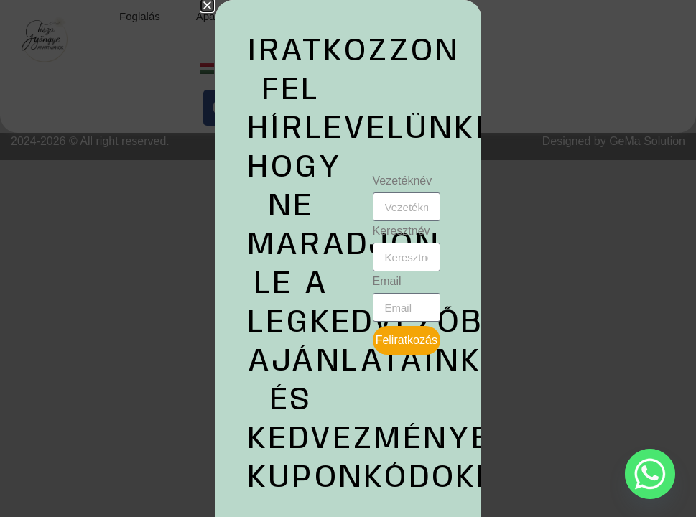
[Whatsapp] (650, 474)
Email (387, 281)
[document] (348, 258)
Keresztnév (401, 231)
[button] (207, 5)
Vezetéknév (402, 181)
